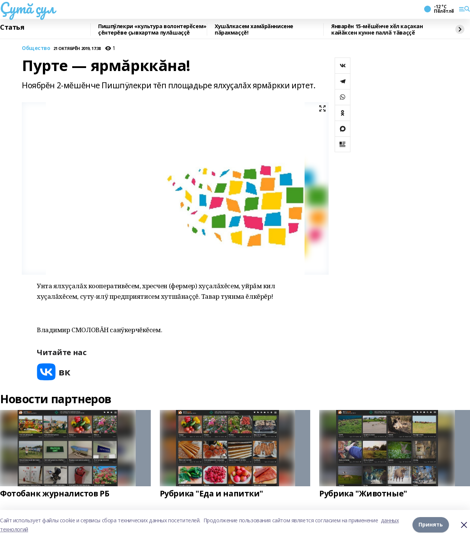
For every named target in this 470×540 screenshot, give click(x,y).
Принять (430, 524)
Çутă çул (27, 8)
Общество (36, 48)
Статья (12, 27)
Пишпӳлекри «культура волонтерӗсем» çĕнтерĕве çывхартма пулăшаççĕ (152, 29)
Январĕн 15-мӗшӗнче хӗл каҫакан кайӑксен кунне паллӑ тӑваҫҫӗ (377, 29)
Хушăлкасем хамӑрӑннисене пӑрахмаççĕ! (254, 29)
